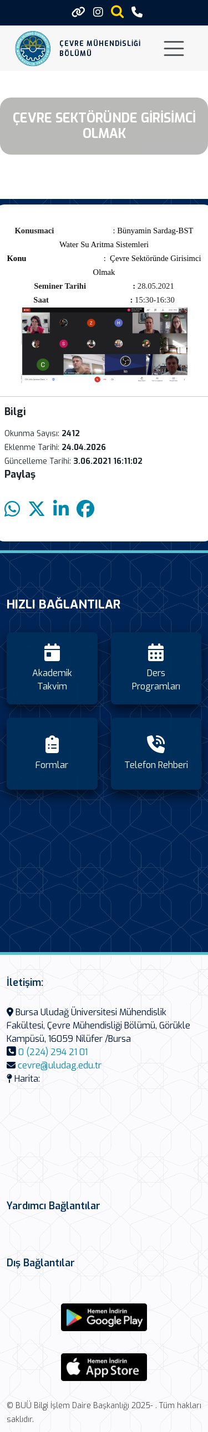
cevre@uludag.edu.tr (60, 1065)
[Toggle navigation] (174, 48)
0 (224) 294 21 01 (53, 1052)
